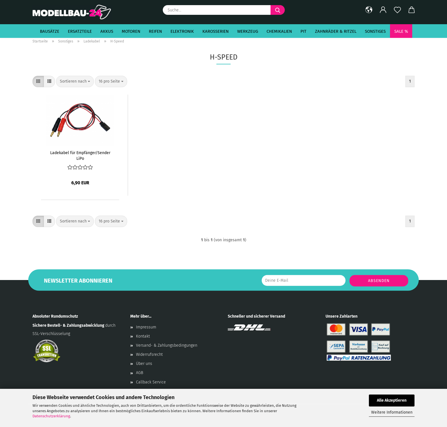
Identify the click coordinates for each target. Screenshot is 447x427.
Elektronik (182, 31)
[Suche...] (278, 10)
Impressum (146, 327)
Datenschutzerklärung (51, 416)
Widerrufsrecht (149, 354)
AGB (139, 372)
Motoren (131, 31)
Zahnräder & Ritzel (335, 31)
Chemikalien (279, 31)
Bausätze (49, 31)
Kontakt (143, 336)
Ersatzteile (80, 31)
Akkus (106, 31)
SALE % (401, 31)
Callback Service (151, 382)
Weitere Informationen (392, 412)
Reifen (155, 31)
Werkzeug (247, 31)
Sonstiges (375, 31)
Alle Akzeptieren (392, 400)
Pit (303, 31)
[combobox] (75, 81)
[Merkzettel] (397, 10)
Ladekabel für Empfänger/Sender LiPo (80, 155)
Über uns (144, 363)
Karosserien (215, 31)
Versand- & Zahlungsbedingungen (166, 345)
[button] (369, 10)
